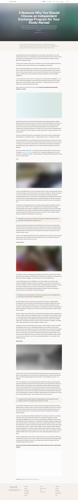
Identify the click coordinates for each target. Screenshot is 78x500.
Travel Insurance (43, 491)
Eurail (58, 1)
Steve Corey (36, 479)
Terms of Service (58, 493)
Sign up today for (27, 87)
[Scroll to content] (39, 39)
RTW (54, 1)
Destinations (49, 1)
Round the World (43, 488)
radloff (22, 479)
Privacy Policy (57, 491)
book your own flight (27, 152)
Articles (43, 1)
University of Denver (28, 479)
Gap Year (26, 495)
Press (56, 495)
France (58, 78)
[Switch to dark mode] (67, 1)
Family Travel (26, 493)
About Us (57, 488)
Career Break (26, 491)
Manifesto (62, 1)
